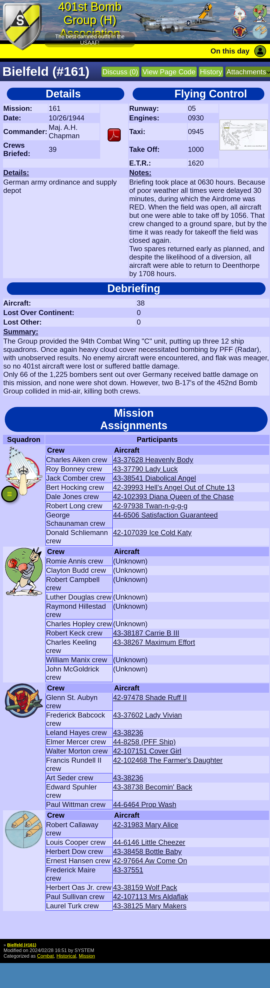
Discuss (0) (120, 72)
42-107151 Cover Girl (147, 751)
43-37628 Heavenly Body (153, 460)
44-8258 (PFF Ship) (144, 742)
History (211, 72)
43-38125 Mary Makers (149, 906)
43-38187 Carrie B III (146, 633)
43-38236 (128, 733)
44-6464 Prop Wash (144, 804)
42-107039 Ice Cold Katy (152, 532)
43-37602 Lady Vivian (147, 715)
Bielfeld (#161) (21, 945)
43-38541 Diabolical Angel (154, 478)
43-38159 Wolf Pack (145, 887)
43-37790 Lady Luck (145, 469)
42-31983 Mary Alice (145, 825)
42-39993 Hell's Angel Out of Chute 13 (174, 487)
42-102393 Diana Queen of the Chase (173, 497)
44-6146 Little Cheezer (149, 842)
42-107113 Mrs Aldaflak (150, 897)
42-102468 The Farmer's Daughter (167, 760)
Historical (66, 956)
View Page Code (168, 72)
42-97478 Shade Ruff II (150, 697)
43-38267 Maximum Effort (154, 642)
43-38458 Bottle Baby (147, 851)
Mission (87, 956)
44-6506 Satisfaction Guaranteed (165, 515)
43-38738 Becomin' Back (152, 787)
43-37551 (128, 870)
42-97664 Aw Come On (150, 861)
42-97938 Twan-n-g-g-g (150, 506)
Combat (45, 956)
